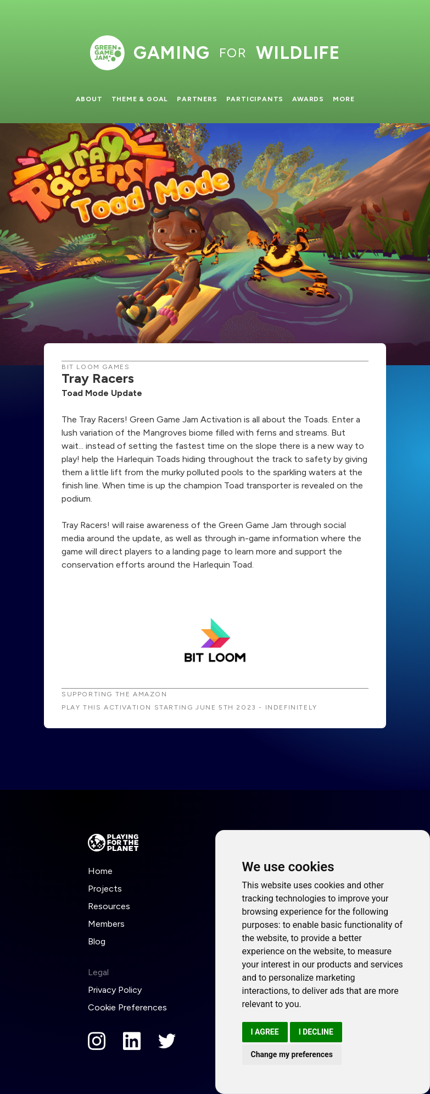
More (343, 99)
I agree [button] (265, 1031)
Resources (109, 906)
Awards (308, 99)
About (89, 99)
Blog (96, 941)
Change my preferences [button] (292, 1054)
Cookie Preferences (127, 1007)
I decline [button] (316, 1031)
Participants (255, 99)
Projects (105, 888)
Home (100, 871)
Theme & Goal (140, 99)
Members (106, 924)
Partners (197, 99)
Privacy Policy (115, 990)
